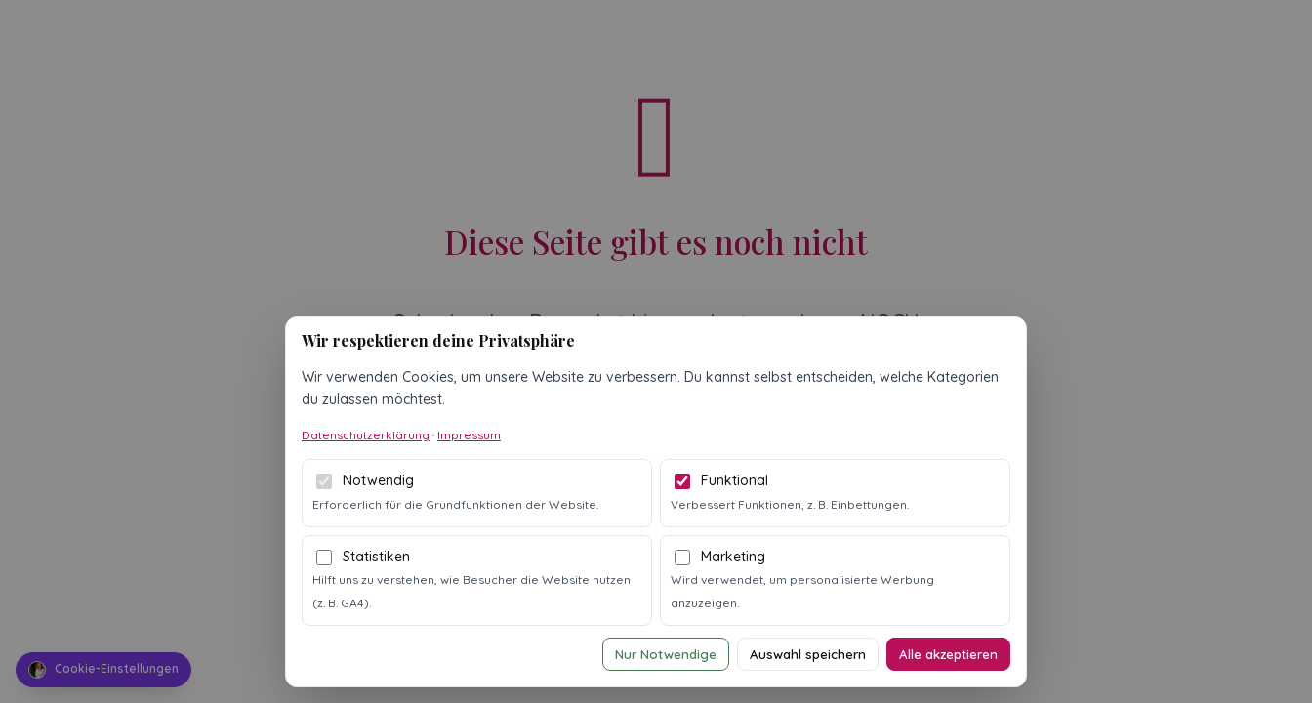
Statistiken (376, 556)
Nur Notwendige (666, 654)
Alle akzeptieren (948, 654)
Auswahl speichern (808, 654)
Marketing (733, 556)
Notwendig (378, 480)
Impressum (469, 435)
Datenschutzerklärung (366, 435)
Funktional (734, 480)
